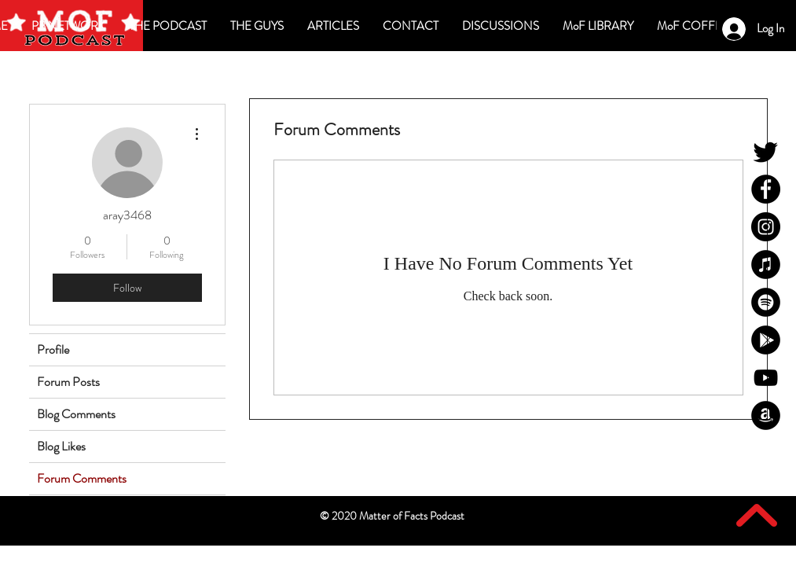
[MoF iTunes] (765, 264)
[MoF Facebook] (765, 189)
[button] (500, 26)
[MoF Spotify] (765, 302)
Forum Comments (82, 478)
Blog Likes (61, 446)
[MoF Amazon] (765, 415)
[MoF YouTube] (765, 377)
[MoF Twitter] (765, 151)
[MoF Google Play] (765, 340)
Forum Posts (68, 382)
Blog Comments (76, 414)
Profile (53, 349)
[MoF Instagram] (765, 226)
